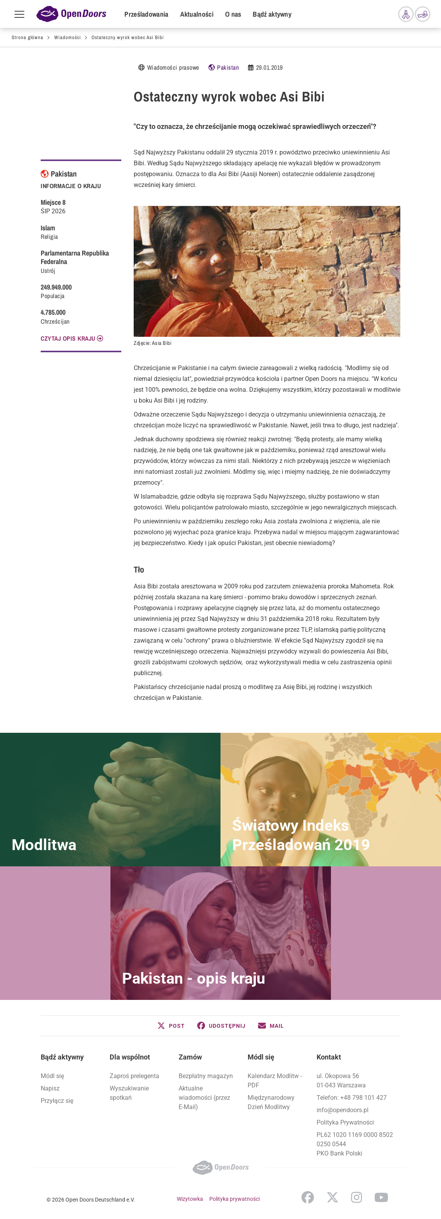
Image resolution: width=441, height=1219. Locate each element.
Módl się (52, 1076)
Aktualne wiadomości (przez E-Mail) (204, 1098)
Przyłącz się (57, 1100)
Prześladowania (146, 14)
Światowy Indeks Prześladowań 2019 (301, 835)
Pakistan (228, 67)
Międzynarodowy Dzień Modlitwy (271, 1102)
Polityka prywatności (234, 1199)
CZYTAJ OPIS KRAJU (68, 338)
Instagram (356, 1197)
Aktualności (197, 14)
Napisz (50, 1088)
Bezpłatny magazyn (206, 1076)
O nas (233, 14)
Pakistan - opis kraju (193, 978)
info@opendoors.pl (343, 1110)
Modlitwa (44, 845)
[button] (171, 1026)
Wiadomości (67, 37)
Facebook (307, 1197)
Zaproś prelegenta (134, 1076)
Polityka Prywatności (345, 1122)
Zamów (190, 1057)
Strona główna (27, 37)
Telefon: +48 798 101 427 (352, 1097)
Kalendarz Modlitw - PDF (275, 1080)
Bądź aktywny (272, 14)
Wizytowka (190, 1199)
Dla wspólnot (130, 1057)
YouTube (381, 1197)
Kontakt (329, 1057)
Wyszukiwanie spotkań (129, 1093)
